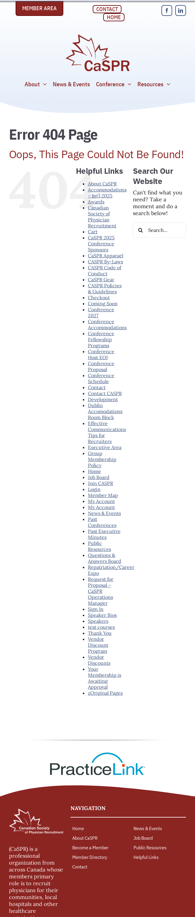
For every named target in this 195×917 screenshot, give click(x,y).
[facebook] (166, 10)
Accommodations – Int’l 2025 (107, 193)
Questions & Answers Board (104, 558)
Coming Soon (103, 303)
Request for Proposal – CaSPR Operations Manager (100, 591)
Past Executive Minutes (104, 534)
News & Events (104, 513)
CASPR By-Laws (105, 262)
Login (94, 489)
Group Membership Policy (102, 459)
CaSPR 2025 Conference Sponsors (101, 244)
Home (94, 471)
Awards (96, 202)
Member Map (103, 495)
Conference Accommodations (107, 324)
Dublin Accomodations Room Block (105, 411)
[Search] (140, 230)
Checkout (99, 297)
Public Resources (99, 546)
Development (103, 399)
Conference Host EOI (101, 354)
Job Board (99, 477)
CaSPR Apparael (105, 256)
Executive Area (105, 447)
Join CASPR (100, 483)
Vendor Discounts (99, 660)
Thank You (100, 633)
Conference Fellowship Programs (101, 339)
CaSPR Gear (101, 279)
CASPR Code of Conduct (104, 271)
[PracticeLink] (98, 754)
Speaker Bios (102, 615)
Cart (93, 232)
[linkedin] (180, 10)
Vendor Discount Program (98, 645)
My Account (101, 501)
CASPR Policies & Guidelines (105, 288)
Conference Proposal (101, 366)
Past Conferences (102, 522)
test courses (101, 627)
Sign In (96, 609)
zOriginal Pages (105, 693)
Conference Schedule (101, 378)
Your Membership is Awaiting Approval (104, 678)
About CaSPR (102, 184)
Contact (97, 387)
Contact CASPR (105, 393)
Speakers (98, 621)
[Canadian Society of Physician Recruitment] (97, 35)
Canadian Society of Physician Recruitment (102, 217)
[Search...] (159, 230)
